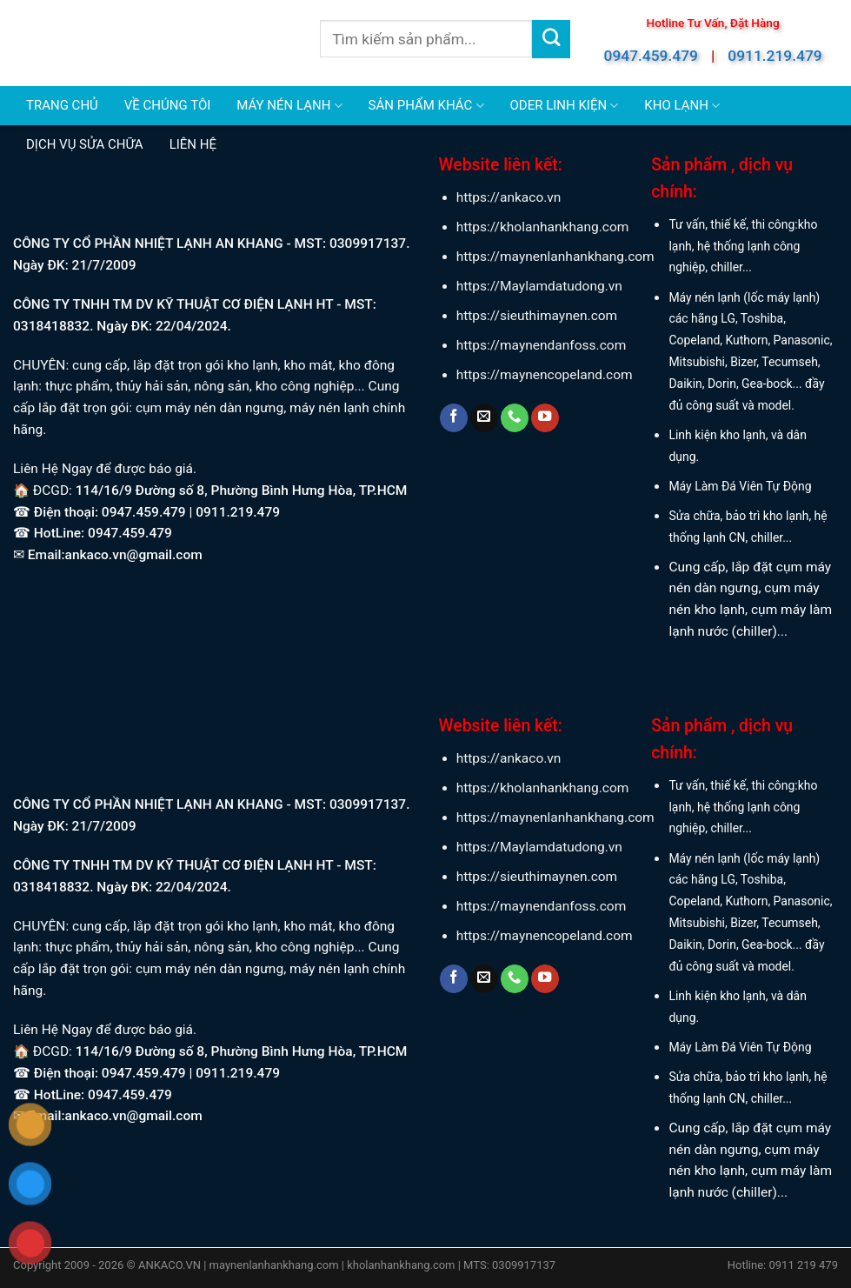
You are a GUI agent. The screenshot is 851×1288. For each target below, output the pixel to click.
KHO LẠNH (682, 105)
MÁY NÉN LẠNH (289, 105)
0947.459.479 (651, 55)
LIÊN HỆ (193, 144)
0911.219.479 (774, 55)
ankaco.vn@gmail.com (134, 555)
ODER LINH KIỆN (564, 105)
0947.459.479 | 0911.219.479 (191, 512)
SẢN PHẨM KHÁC (426, 105)
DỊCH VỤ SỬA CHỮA (84, 144)
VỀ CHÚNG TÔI (167, 105)
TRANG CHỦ (62, 105)
